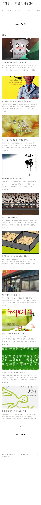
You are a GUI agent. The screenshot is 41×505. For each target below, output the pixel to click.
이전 (18, 444)
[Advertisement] (20, 40)
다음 (23, 444)
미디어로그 (18, 10)
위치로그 (29, 10)
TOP (37, 499)
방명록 (38, 10)
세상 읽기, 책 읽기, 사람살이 (18, 3)
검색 (33, 3)
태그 (9, 10)
